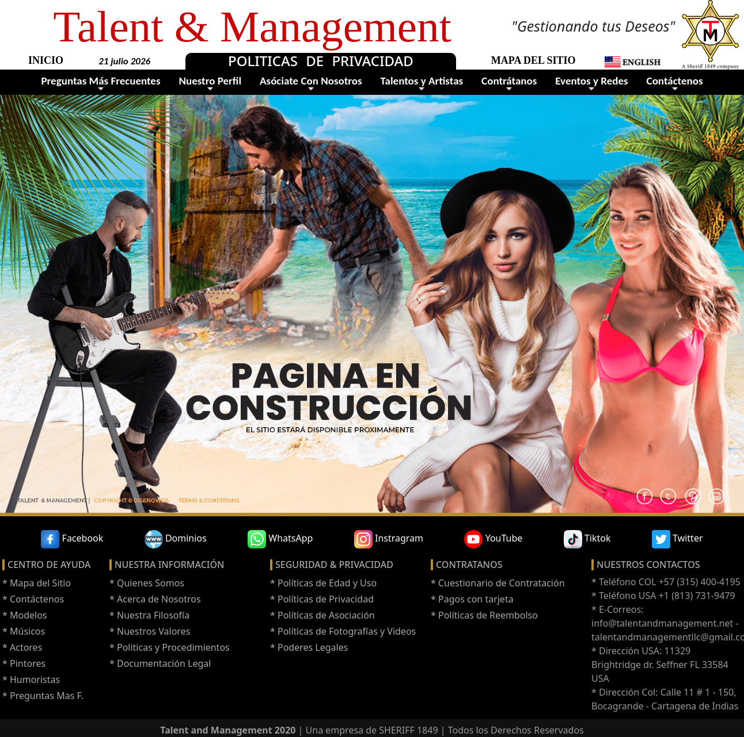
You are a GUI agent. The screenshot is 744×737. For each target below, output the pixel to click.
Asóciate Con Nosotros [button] (311, 80)
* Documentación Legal (160, 663)
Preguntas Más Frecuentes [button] (100, 80)
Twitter (677, 539)
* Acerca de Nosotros (155, 599)
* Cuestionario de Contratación (498, 583)
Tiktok (587, 539)
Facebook (72, 539)
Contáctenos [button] (675, 80)
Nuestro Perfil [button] (210, 80)
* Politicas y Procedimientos (169, 647)
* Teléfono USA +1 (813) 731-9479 (663, 595)
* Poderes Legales (309, 647)
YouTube (493, 539)
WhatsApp (280, 539)
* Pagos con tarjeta (472, 599)
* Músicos (23, 631)
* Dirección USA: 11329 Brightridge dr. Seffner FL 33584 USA (659, 664)
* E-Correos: (617, 609)
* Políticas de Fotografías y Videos (343, 631)
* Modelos (24, 615)
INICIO (45, 60)
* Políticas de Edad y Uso (323, 583)
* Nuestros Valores (149, 631)
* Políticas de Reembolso (484, 615)
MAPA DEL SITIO (533, 60)
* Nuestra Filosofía (149, 615)
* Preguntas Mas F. (42, 695)
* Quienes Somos (146, 583)
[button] (632, 61)
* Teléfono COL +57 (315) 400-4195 (666, 581)
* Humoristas (31, 679)
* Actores (22, 647)
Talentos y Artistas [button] (422, 80)
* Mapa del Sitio (36, 583)
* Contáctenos (33, 599)
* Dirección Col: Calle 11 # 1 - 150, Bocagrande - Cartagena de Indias (664, 699)
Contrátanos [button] (509, 80)
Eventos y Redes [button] (591, 80)
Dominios (176, 539)
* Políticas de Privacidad (322, 599)
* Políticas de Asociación (322, 615)
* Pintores (23, 663)
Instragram (388, 539)
